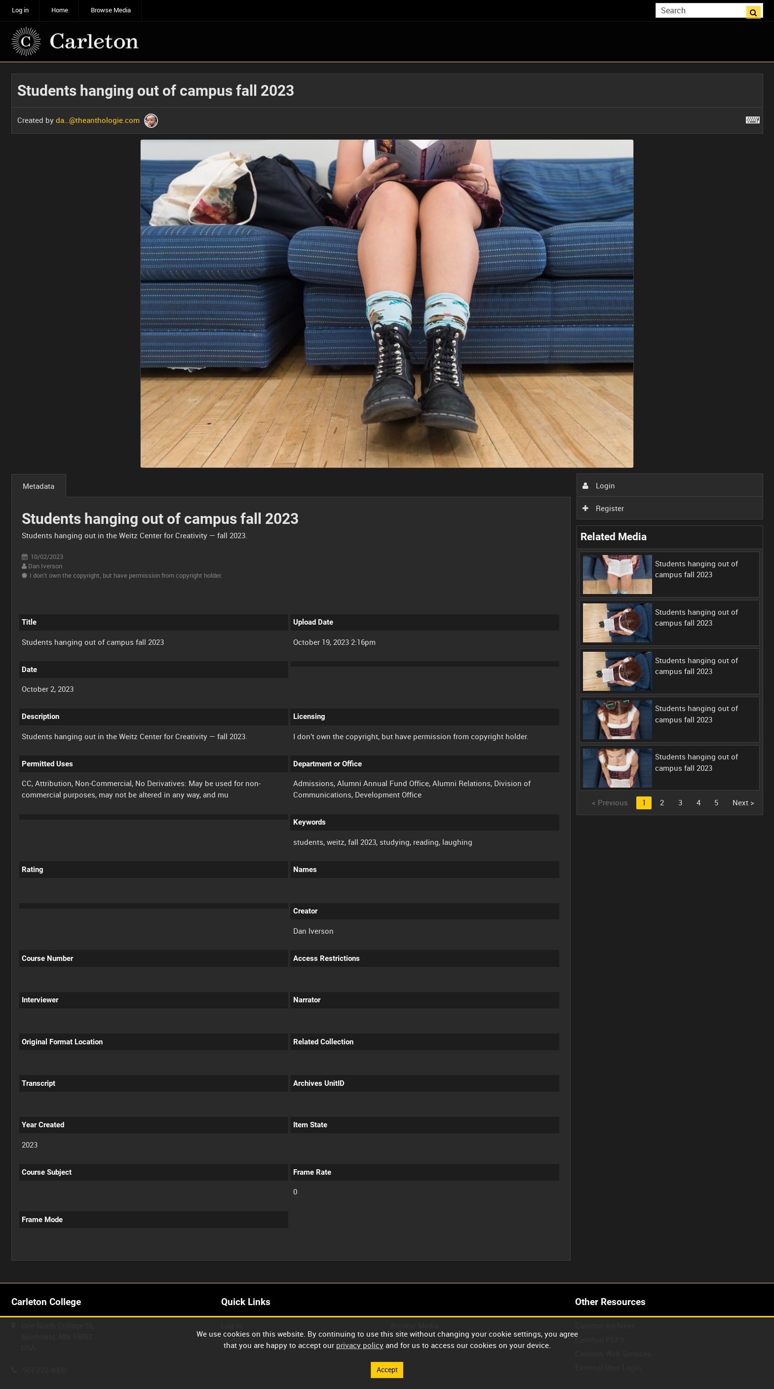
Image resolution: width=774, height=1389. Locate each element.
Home (59, 10)
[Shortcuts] (753, 118)
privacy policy (360, 1344)
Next (743, 802)
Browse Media (111, 10)
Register (603, 508)
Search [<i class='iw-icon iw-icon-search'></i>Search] (757, 9)
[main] (387, 673)
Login (598, 485)
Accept (387, 1369)
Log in (20, 10)
